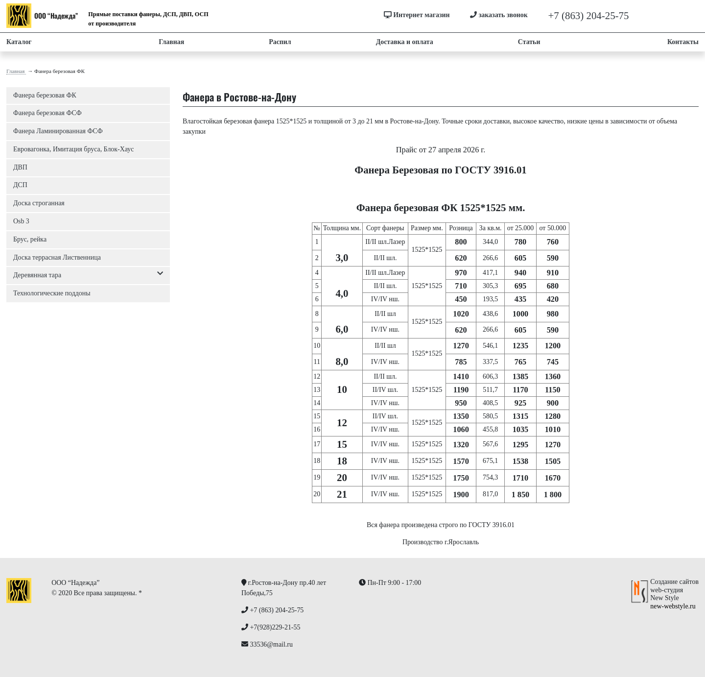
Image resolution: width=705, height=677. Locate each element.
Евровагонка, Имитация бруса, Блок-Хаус (73, 149)
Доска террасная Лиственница (57, 257)
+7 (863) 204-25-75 (588, 16)
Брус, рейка (30, 239)
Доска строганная (39, 203)
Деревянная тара (88, 275)
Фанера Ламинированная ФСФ (58, 131)
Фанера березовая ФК (44, 95)
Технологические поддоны (52, 293)
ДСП (20, 185)
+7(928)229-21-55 (667, 16)
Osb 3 (21, 221)
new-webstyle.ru (672, 606)
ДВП (20, 167)
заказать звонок (499, 15)
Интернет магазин (417, 15)
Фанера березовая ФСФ (47, 113)
